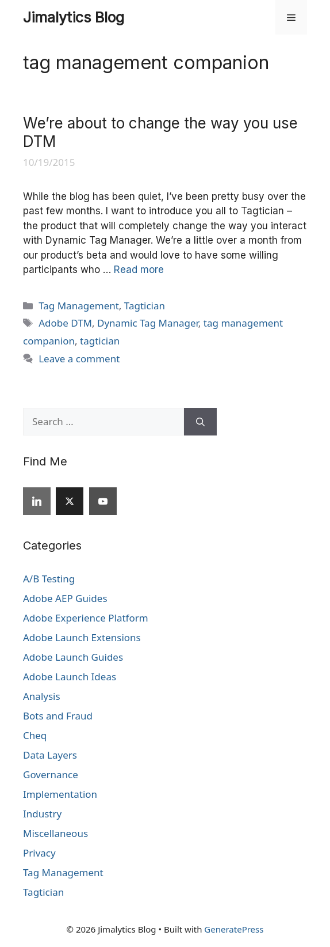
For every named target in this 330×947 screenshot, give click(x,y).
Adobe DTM (65, 322)
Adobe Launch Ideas (69, 676)
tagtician (100, 340)
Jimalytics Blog (73, 17)
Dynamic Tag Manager (147, 322)
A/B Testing (49, 578)
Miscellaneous (55, 833)
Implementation (60, 794)
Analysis (41, 696)
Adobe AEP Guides (65, 598)
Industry (42, 813)
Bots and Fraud (58, 715)
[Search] (200, 421)
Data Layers (50, 755)
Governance (50, 774)
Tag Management (79, 305)
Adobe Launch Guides (73, 657)
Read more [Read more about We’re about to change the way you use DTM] (139, 269)
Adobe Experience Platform (85, 617)
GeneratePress (233, 929)
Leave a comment (79, 358)
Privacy (39, 852)
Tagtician (144, 305)
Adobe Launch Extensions (82, 637)
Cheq (35, 735)
